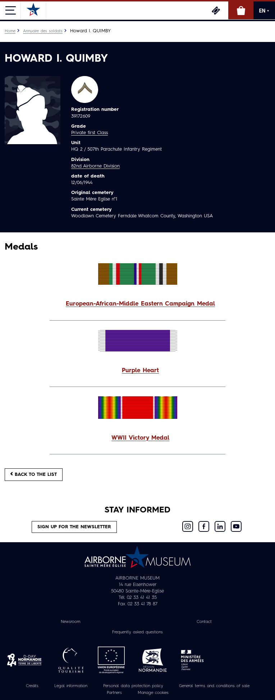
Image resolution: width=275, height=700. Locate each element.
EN (264, 11)
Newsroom (71, 622)
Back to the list (33, 474)
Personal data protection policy (133, 686)
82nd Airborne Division (95, 166)
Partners (114, 693)
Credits (32, 686)
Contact (204, 622)
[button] (137, 304)
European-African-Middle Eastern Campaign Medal (140, 304)
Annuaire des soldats (43, 31)
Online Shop (240, 10)
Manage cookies (153, 693)
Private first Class (89, 133)
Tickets (215, 10)
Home (10, 31)
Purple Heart (140, 371)
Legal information (70, 686)
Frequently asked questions (137, 632)
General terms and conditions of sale (214, 686)
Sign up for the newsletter (74, 527)
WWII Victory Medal (140, 438)
